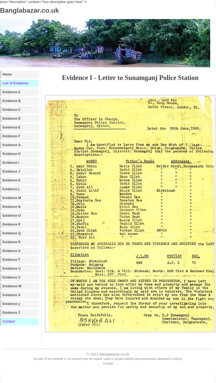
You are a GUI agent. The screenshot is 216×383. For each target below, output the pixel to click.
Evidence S (11, 251)
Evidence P (11, 224)
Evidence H (11, 154)
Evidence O (11, 216)
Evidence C (11, 110)
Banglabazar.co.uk (114, 354)
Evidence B (11, 101)
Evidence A (11, 92)
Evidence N (11, 207)
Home (7, 74)
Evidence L (11, 189)
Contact (8, 321)
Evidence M (11, 198)
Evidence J (11, 171)
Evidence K (11, 180)
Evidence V (11, 277)
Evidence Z (11, 313)
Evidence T (11, 260)
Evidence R (11, 242)
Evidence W (11, 286)
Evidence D (11, 118)
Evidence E (11, 127)
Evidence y (11, 304)
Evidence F (11, 136)
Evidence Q (11, 233)
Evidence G (11, 145)
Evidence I (10, 163)
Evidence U (11, 268)
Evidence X (11, 295)
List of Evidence (15, 83)
